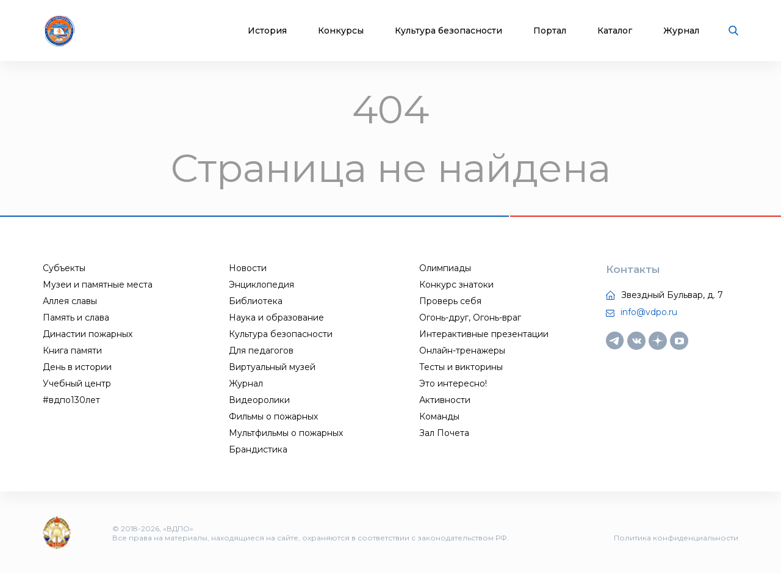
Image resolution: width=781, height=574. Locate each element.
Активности (444, 399)
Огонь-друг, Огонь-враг (470, 317)
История (267, 31)
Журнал (681, 31)
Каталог (614, 31)
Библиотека (256, 301)
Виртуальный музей (272, 366)
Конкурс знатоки (456, 284)
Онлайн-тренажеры (462, 350)
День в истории (77, 366)
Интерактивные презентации (484, 334)
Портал (549, 31)
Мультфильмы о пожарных (286, 432)
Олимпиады (445, 268)
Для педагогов (261, 350)
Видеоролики (259, 399)
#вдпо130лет (71, 399)
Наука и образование (276, 317)
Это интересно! (453, 383)
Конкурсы (341, 31)
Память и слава (76, 317)
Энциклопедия (261, 284)
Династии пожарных (87, 334)
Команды (439, 416)
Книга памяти (72, 350)
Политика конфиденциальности (676, 537)
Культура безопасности (448, 31)
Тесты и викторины (461, 366)
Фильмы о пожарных (273, 416)
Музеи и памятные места (98, 284)
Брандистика (258, 449)
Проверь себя (450, 301)
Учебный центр (77, 383)
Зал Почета (444, 432)
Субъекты (64, 268)
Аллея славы (70, 301)
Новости (248, 268)
